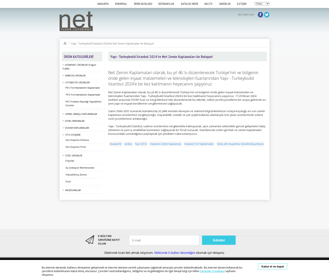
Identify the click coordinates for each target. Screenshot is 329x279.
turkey (128, 144)
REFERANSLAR (166, 4)
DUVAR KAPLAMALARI (75, 127)
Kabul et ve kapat (272, 266)
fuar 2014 (141, 144)
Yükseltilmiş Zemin (76, 174)
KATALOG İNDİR (189, 4)
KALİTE (208, 4)
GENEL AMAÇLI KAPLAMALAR (79, 113)
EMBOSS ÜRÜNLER (74, 75)
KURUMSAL (121, 4)
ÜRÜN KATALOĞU (143, 4)
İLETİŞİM (241, 4)
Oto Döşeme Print (75, 146)
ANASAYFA (103, 4)
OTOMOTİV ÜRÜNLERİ (76, 82)
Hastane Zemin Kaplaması (165, 144)
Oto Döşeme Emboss (77, 139)
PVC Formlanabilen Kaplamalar (82, 87)
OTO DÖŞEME (71, 134)
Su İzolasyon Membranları (80, 167)
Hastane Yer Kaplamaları (199, 144)
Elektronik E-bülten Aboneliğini (175, 253)
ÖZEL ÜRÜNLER (72, 155)
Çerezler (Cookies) (212, 271)
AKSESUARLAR (71, 190)
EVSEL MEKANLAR (73, 120)
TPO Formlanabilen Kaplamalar (83, 94)
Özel (68, 181)
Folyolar (69, 160)
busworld (115, 144)
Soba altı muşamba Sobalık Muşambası (240, 144)
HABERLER (225, 4)
